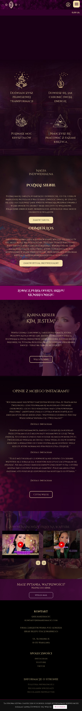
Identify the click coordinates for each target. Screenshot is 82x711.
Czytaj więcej (41, 494)
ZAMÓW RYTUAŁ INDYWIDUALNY (41, 263)
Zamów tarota (41, 220)
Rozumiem (60, 706)
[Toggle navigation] (76, 4)
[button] (68, 4)
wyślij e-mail (41, 595)
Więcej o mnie (41, 359)
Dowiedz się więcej (41, 706)
